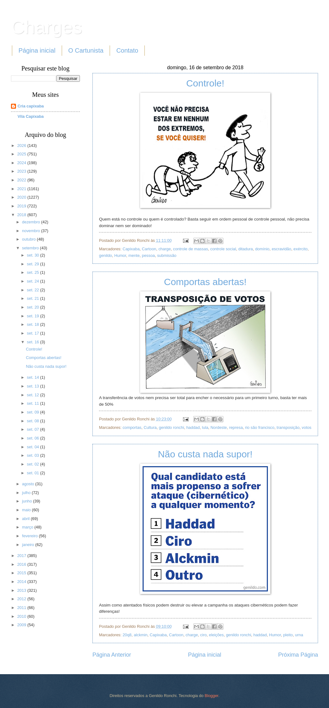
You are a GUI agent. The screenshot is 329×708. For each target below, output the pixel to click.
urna (299, 635)
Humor (120, 255)
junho (27, 501)
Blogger (211, 695)
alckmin (141, 635)
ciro (203, 635)
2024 (22, 162)
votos (306, 427)
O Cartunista (85, 50)
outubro (29, 239)
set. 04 (33, 447)
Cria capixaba (31, 106)
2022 (22, 180)
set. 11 (33, 403)
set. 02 (33, 464)
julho (27, 492)
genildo (105, 255)
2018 (22, 214)
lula (205, 427)
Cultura (150, 427)
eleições (216, 635)
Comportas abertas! (205, 282)
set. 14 (33, 377)
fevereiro (30, 536)
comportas (132, 427)
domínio (262, 249)
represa (236, 427)
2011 (22, 607)
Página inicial (36, 50)
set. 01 (33, 473)
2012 (22, 598)
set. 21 (33, 298)
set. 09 (33, 412)
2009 (22, 624)
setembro (31, 248)
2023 (22, 171)
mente (134, 255)
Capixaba (131, 249)
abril (26, 518)
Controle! (205, 83)
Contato (127, 50)
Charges (46, 27)
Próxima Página (298, 655)
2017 (22, 555)
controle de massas (190, 249)
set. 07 (33, 429)
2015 (22, 572)
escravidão (281, 249)
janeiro (28, 544)
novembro (31, 230)
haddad (193, 427)
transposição (288, 427)
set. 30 (33, 255)
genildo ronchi (171, 427)
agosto (28, 484)
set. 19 (33, 316)
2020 (22, 197)
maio (27, 510)
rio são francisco (259, 427)
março (28, 527)
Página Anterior (111, 655)
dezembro (31, 222)
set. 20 (33, 307)
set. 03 (33, 455)
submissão (166, 255)
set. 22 (33, 290)
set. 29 (33, 264)
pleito (288, 635)
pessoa (148, 255)
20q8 (127, 635)
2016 (22, 564)
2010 (22, 616)
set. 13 (33, 386)
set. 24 (33, 281)
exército (301, 249)
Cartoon (149, 249)
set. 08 (33, 421)
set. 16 (33, 342)
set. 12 (33, 395)
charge (165, 249)
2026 (22, 145)
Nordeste (219, 427)
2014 (22, 581)
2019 (22, 206)
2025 (22, 154)
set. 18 (33, 324)
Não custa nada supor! (205, 454)
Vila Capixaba (31, 116)
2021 (22, 188)
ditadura (245, 249)
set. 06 (33, 438)
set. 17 (33, 333)
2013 (22, 590)
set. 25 (33, 272)
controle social (223, 249)
